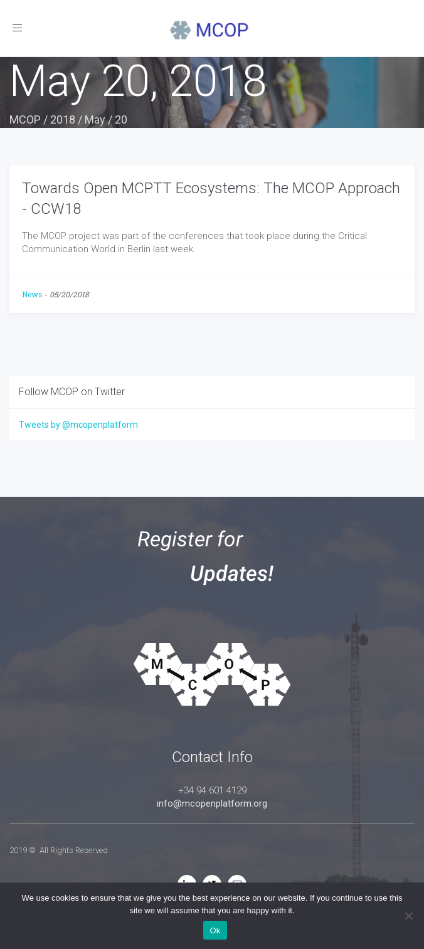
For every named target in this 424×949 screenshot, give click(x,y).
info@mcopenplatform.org (212, 803)
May (95, 119)
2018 (62, 119)
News (32, 294)
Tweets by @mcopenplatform (78, 425)
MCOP (25, 119)
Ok (214, 930)
